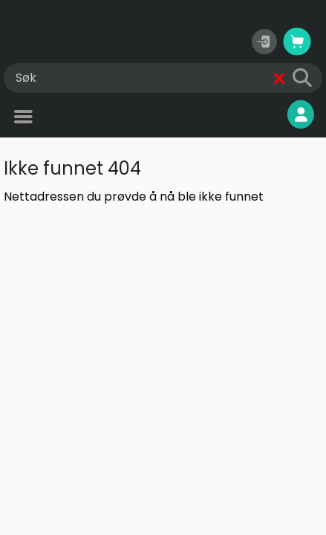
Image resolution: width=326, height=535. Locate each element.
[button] (264, 41)
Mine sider (263, 114)
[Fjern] (279, 78)
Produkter (56, 118)
